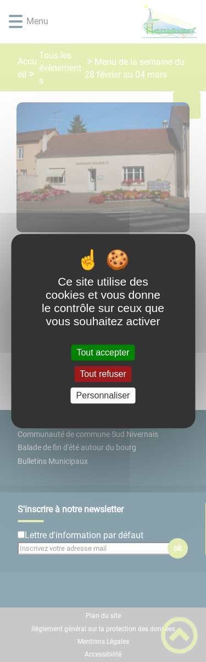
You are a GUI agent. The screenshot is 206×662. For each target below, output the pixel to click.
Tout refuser (103, 374)
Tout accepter (102, 352)
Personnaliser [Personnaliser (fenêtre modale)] (103, 395)
